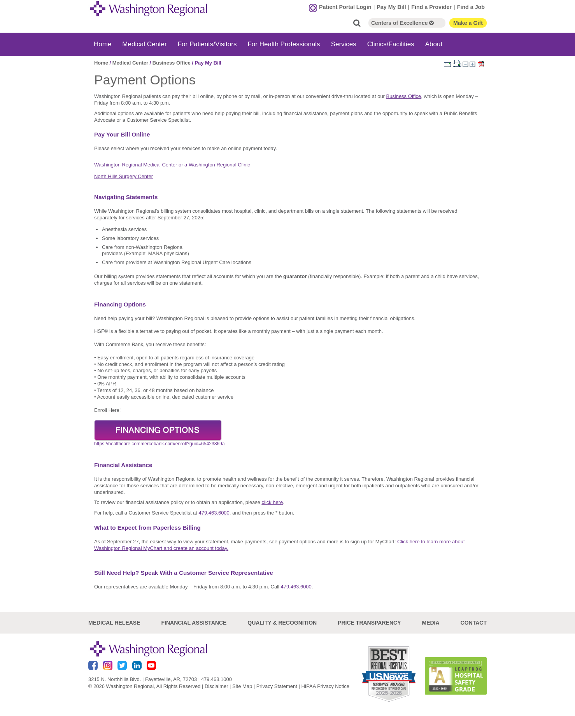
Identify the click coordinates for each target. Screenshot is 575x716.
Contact (474, 623)
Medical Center (144, 44)
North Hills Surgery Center (123, 176)
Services (343, 44)
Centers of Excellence (402, 23)
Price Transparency (369, 623)
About (433, 44)
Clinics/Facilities (390, 44)
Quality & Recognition (282, 623)
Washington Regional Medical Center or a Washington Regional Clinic (172, 165)
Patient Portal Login (345, 7)
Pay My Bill (391, 7)
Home (102, 44)
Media (430, 623)
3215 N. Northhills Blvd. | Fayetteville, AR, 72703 (142, 679)
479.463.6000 (214, 513)
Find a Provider (431, 7)
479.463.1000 (216, 679)
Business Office (172, 63)
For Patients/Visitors (207, 44)
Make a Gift (468, 23)
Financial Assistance (194, 623)
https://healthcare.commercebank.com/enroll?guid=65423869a (159, 443)
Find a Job (471, 7)
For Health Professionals (283, 44)
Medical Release (114, 623)
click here (272, 502)
